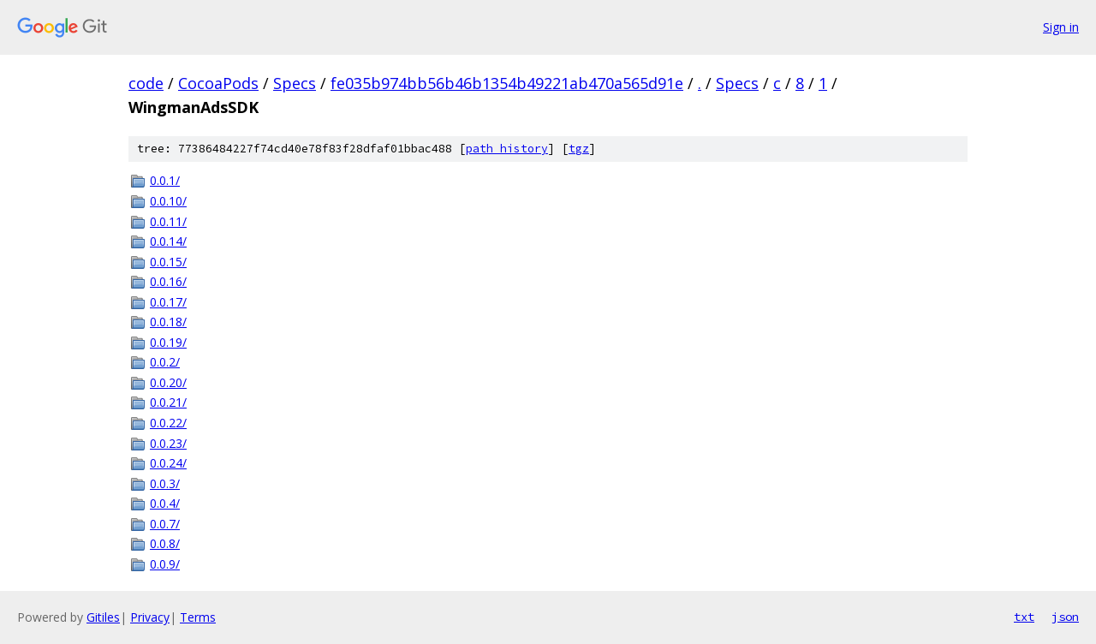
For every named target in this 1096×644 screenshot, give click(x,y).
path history (507, 148)
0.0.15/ (168, 261)
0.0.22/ (168, 422)
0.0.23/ (168, 443)
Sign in (1061, 27)
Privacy (150, 617)
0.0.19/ (168, 342)
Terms (198, 617)
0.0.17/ (168, 302)
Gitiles (103, 617)
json (1065, 616)
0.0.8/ (165, 543)
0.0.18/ (168, 321)
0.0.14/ (168, 241)
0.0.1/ (165, 180)
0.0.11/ (168, 221)
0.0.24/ (168, 463)
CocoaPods (218, 83)
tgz (579, 148)
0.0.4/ (165, 503)
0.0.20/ (168, 382)
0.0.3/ (165, 483)
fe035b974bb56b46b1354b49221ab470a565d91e (507, 83)
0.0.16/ (168, 281)
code (146, 83)
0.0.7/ (165, 524)
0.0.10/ (168, 201)
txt (1024, 616)
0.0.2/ (165, 362)
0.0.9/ (165, 564)
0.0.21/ (168, 402)
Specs (294, 83)
